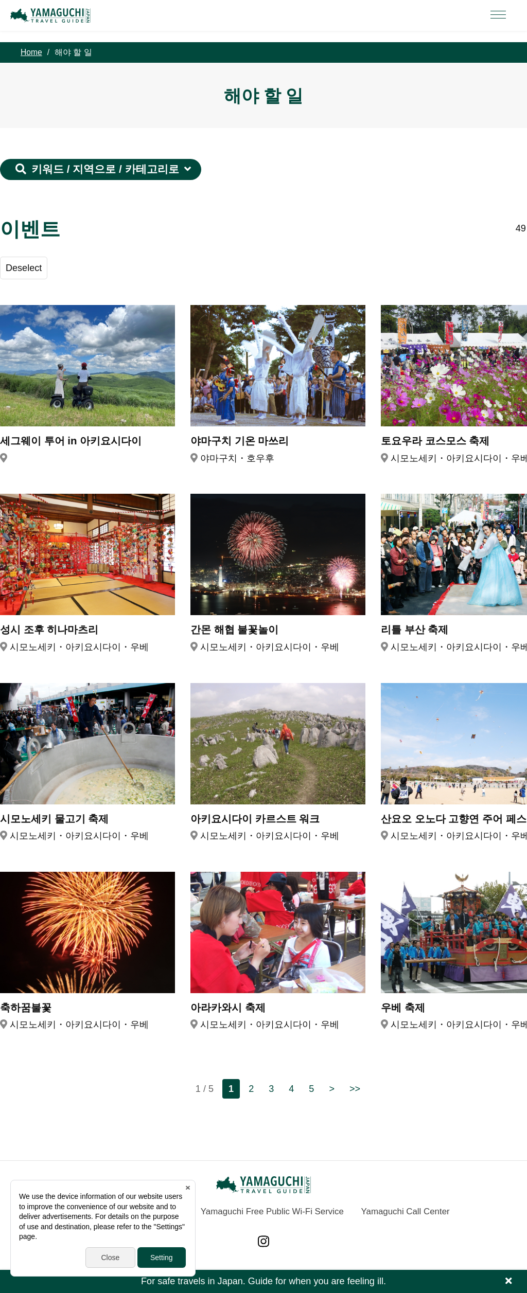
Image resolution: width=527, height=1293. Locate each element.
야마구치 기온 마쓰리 (239, 440)
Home (31, 52)
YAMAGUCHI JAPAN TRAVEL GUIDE (52, 15)
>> (354, 1089)
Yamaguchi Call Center (405, 1211)
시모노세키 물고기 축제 (54, 818)
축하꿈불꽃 (25, 1007)
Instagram (263, 1241)
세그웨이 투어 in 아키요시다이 (71, 440)
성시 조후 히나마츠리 (49, 629)
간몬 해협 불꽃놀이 (234, 629)
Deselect (24, 268)
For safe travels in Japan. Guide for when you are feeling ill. (263, 1281)
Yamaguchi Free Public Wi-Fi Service (272, 1211)
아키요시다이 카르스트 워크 (255, 818)
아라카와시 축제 (228, 1007)
